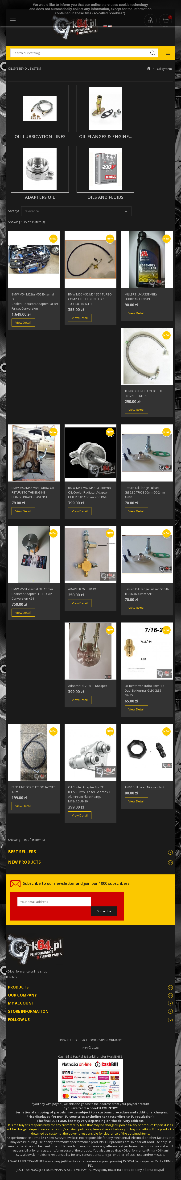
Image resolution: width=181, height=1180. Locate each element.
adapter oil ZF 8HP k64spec (87, 686)
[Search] (84, 52)
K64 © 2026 (90, 1047)
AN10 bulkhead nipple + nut (144, 787)
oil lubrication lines (40, 136)
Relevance (76, 212)
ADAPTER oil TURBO (82, 589)
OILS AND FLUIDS (105, 197)
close (88, 20)
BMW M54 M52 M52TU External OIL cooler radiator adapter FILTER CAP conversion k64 (89, 492)
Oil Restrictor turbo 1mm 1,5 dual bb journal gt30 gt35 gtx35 (144, 690)
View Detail (23, 322)
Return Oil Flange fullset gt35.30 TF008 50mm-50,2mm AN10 (145, 492)
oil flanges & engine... (105, 136)
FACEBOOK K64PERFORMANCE (102, 1040)
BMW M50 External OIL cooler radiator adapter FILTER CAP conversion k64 (32, 594)
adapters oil (40, 197)
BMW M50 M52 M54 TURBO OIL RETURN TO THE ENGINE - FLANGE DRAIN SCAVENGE (33, 492)
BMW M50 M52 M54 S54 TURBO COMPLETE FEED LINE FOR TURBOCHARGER (90, 299)
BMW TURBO (68, 1040)
